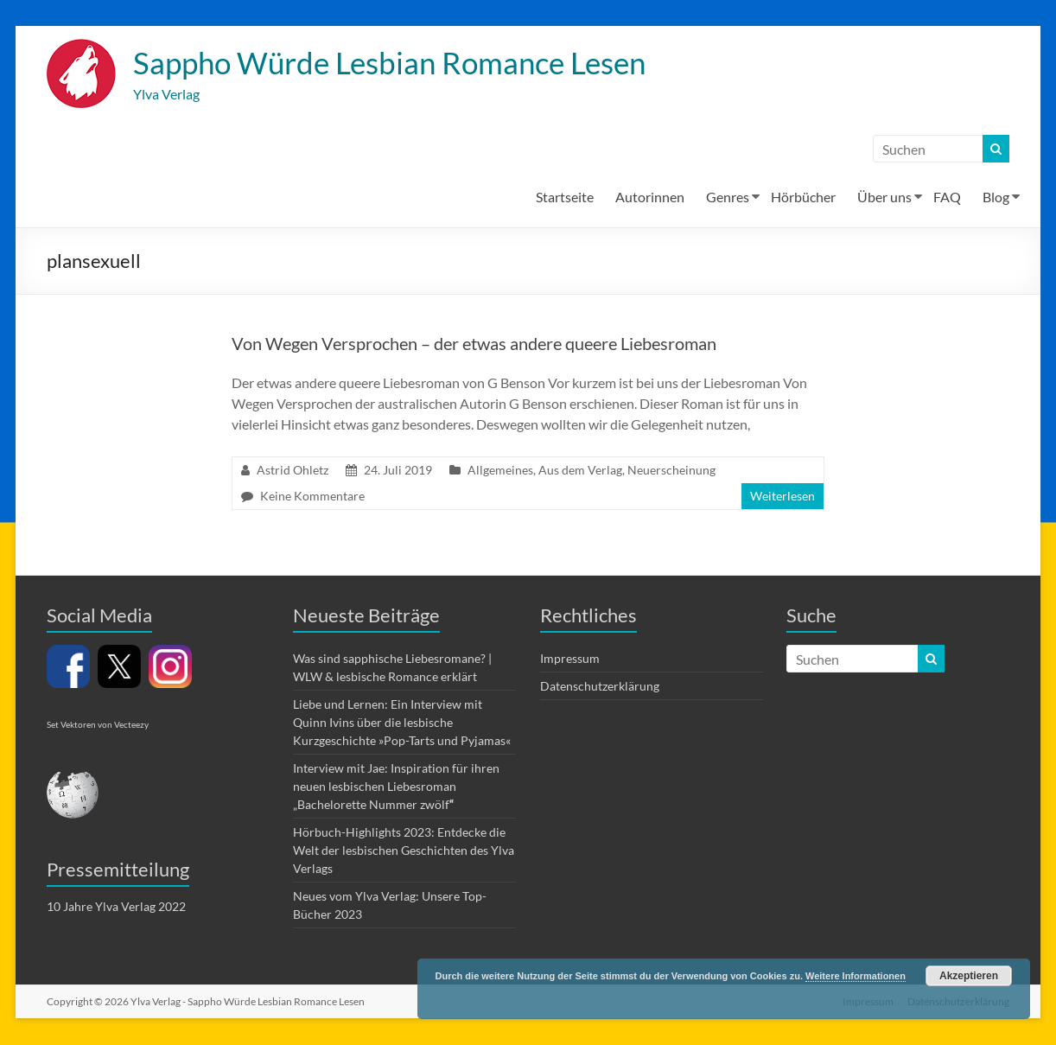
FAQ (947, 197)
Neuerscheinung (671, 470)
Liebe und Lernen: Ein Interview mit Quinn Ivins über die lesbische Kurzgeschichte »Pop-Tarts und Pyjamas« (402, 723)
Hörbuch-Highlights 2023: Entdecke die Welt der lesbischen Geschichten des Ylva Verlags (403, 850)
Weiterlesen (782, 496)
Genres (727, 197)
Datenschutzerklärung (599, 686)
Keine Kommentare (312, 496)
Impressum (570, 659)
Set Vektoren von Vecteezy (98, 725)
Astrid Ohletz (292, 470)
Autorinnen (649, 197)
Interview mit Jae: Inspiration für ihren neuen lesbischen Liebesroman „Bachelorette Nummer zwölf (396, 786)
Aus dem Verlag (580, 470)
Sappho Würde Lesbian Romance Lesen (399, 63)
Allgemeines (500, 470)
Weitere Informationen (855, 976)
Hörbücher (803, 197)
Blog (996, 197)
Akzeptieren (968, 976)
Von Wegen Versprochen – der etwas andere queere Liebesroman (474, 344)
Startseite (565, 197)
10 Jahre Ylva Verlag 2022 (116, 907)
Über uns (884, 197)
